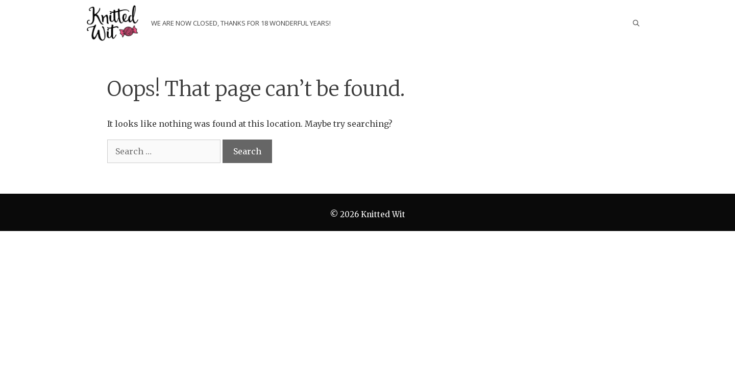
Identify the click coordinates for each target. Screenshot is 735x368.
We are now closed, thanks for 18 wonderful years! (241, 23)
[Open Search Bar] (636, 23)
